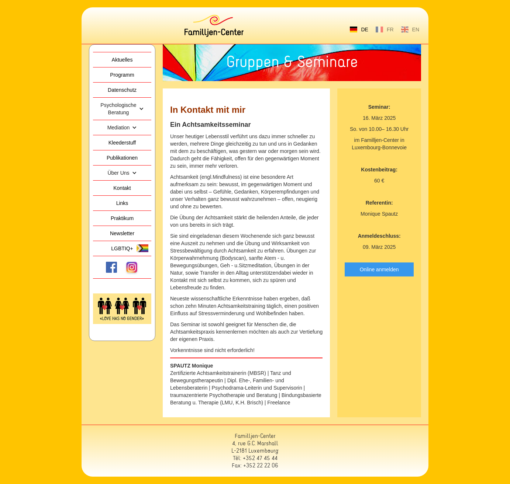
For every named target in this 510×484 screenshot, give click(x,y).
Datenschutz (122, 90)
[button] (122, 109)
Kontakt (122, 188)
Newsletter (122, 233)
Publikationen (122, 158)
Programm (122, 75)
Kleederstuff (122, 143)
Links (122, 203)
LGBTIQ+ (122, 248)
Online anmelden (379, 269)
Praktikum (122, 218)
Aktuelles (122, 60)
